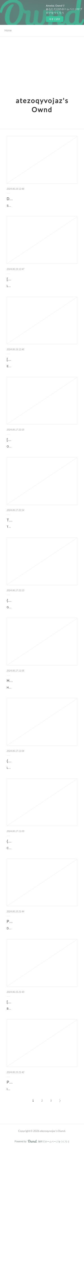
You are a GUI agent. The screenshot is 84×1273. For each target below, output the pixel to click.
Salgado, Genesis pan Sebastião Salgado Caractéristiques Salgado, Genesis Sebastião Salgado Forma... (42, 208)
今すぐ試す (54, 19)
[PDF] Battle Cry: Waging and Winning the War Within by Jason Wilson (40, 1106)
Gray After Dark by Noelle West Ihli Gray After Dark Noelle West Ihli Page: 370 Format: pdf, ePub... (41, 667)
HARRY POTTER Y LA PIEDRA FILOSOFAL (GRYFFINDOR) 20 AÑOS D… (41, 746)
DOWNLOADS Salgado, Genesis (33, 199)
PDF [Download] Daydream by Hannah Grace (38, 1014)
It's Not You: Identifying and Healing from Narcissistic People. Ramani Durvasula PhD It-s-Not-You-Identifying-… (41, 1210)
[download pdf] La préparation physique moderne (38, 287)
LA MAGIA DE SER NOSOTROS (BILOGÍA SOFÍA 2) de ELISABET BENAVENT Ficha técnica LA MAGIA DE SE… (41, 850)
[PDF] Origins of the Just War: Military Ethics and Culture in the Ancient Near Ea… (41, 471)
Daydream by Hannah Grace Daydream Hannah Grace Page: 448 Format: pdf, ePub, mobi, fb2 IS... (39, 1027)
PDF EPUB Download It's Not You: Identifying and (34, 1198)
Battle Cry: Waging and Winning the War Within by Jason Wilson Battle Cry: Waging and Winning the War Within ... (41, 1118)
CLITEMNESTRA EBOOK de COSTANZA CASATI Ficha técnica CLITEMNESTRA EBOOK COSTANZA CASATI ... (41, 935)
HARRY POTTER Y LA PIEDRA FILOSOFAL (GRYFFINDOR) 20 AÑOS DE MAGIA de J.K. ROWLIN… (41, 758)
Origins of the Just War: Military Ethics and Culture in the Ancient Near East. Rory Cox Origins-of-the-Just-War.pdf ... (42, 483)
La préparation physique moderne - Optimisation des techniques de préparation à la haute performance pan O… (42, 300)
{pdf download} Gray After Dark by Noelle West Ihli (39, 654)
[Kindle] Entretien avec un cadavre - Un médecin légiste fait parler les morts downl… (42, 379)
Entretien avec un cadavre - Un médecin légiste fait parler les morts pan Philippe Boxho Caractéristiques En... (41, 392)
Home (8, 30)
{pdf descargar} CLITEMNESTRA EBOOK (40, 926)
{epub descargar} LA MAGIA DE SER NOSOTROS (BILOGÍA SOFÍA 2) (36, 837)
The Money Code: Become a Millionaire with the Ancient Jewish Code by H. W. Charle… (42, 562)
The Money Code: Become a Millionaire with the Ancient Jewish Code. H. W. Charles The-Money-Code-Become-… (41, 575)
